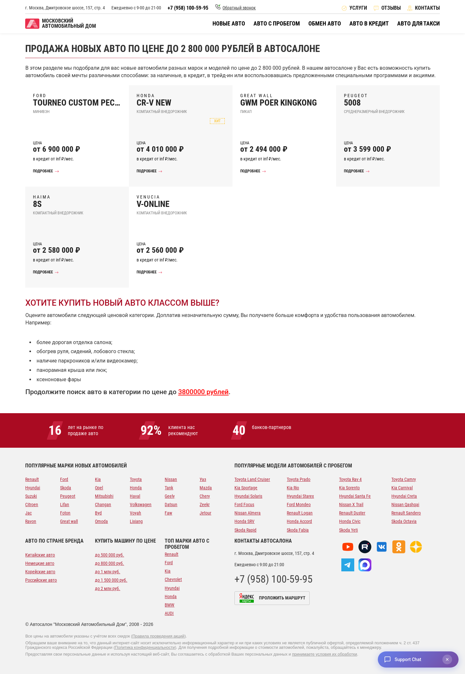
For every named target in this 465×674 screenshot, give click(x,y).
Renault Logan (300, 513)
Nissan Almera (247, 513)
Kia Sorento (349, 487)
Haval (135, 496)
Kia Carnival (402, 487)
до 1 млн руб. (107, 571)
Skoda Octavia (404, 521)
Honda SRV (244, 521)
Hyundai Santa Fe (355, 496)
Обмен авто (324, 23)
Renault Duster (352, 513)
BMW (169, 605)
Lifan (64, 504)
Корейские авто (40, 571)
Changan (103, 504)
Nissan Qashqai (405, 504)
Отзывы (391, 8)
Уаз (203, 479)
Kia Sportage (245, 487)
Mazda (206, 487)
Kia (98, 479)
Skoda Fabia (298, 530)
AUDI (169, 613)
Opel (99, 487)
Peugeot (67, 496)
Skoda (65, 487)
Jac (28, 513)
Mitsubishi (104, 496)
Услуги (358, 8)
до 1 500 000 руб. (111, 580)
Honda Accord (299, 521)
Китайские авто (40, 554)
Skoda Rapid (245, 530)
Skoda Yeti (348, 530)
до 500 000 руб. (109, 554)
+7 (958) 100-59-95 (188, 8)
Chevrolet (173, 579)
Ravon (30, 521)
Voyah (135, 513)
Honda (136, 487)
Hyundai (32, 487)
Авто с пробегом (276, 23)
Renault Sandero (406, 513)
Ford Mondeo (299, 504)
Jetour (205, 513)
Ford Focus (244, 504)
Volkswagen (140, 504)
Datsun (171, 504)
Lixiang (136, 521)
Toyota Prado (298, 479)
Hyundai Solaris (248, 496)
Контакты (427, 8)
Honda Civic (349, 521)
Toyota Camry (403, 479)
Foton (65, 513)
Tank (169, 487)
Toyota (136, 479)
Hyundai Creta (404, 496)
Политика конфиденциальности (145, 647)
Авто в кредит (369, 23)
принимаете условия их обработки (324, 654)
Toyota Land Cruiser (252, 479)
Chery (205, 496)
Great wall (69, 521)
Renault (32, 479)
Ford (64, 479)
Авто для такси (418, 23)
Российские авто (41, 580)
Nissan (171, 479)
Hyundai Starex (300, 496)
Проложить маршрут (282, 597)
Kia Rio (293, 487)
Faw (168, 513)
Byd (98, 513)
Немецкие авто (39, 563)
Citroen (31, 504)
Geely (170, 496)
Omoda (101, 521)
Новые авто (228, 23)
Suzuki (31, 496)
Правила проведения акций (158, 636)
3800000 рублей (203, 392)
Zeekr (205, 504)
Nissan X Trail (351, 504)
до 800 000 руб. (109, 563)
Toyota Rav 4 (350, 479)
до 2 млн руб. (107, 588)
